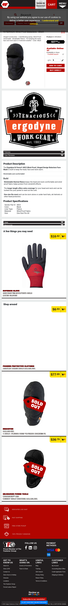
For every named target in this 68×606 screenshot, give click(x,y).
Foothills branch (53, 54)
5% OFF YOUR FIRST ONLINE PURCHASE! (34, 602)
